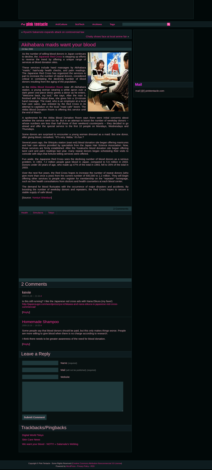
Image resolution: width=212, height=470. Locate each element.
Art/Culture (61, 24)
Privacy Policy (83, 466)
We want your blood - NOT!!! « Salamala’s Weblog (50, 444)
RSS (92, 466)
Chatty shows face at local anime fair (106, 36)
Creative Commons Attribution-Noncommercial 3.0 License (96, 463)
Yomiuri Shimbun (41, 197)
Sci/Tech (79, 24)
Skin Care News (31, 439)
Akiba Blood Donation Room (46, 87)
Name (69, 363)
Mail (78, 370)
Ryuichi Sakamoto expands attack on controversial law (53, 32)
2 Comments (120, 208)
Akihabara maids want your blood (58, 44)
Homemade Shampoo (40, 322)
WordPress (71, 466)
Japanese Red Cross (50, 56)
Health (24, 212)
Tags (112, 24)
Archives (97, 24)
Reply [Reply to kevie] (26, 312)
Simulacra (38, 212)
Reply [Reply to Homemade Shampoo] (26, 344)
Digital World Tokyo (33, 435)
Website (65, 377)
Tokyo (51, 212)
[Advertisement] (81, 9)
